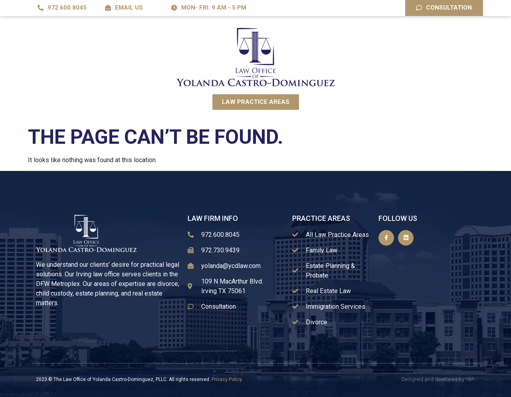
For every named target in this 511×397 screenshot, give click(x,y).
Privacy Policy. (227, 379)
